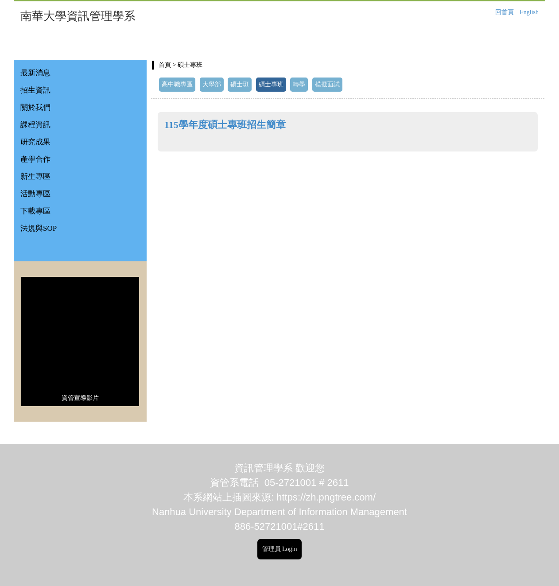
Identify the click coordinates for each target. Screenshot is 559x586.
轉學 (299, 84)
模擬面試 (327, 84)
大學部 (211, 84)
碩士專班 (271, 84)
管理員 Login (279, 549)
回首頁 (504, 12)
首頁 (165, 65)
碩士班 (239, 84)
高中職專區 (177, 84)
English (529, 12)
